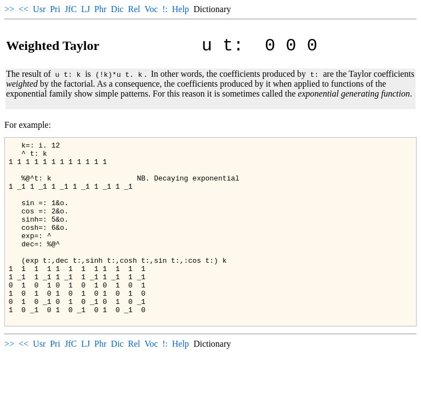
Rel (134, 9)
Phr (100, 9)
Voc (151, 9)
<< (24, 9)
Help (180, 9)
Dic (117, 9)
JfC (71, 9)
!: (165, 9)
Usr (39, 9)
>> (9, 9)
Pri (55, 9)
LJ (85, 9)
